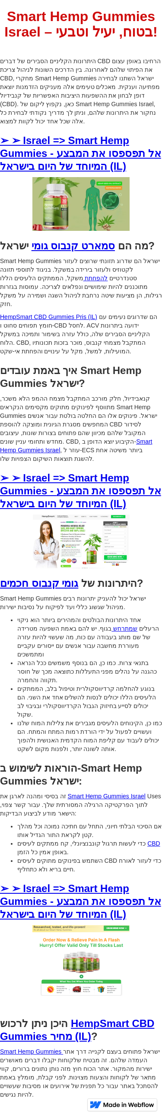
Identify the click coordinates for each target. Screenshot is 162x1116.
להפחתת (95, 278)
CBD (153, 843)
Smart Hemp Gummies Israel (106, 796)
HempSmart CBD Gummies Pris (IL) (48, 316)
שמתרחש (124, 628)
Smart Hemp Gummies (31, 1051)
